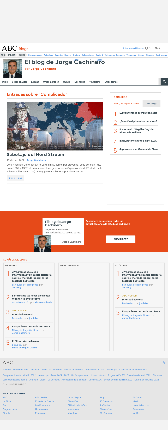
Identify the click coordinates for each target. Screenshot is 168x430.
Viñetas (141, 55)
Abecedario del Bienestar (74, 379)
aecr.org (16, 288)
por (40, 68)
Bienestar (150, 55)
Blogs (22, 55)
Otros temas (111, 82)
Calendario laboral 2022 (139, 375)
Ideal (135, 401)
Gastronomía (161, 55)
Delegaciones (88, 55)
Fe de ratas (17, 318)
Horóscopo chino (79, 375)
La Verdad (105, 405)
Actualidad (48, 55)
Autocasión (138, 409)
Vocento (7, 369)
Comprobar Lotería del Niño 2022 (19, 375)
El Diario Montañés (77, 405)
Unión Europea (51, 82)
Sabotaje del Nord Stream (35, 155)
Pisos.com (40, 413)
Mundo (66, 82)
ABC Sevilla (41, 397)
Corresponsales (35, 55)
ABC (3, 55)
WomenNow (106, 409)
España (35, 82)
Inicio (5, 82)
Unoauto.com (41, 409)
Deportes (59, 55)
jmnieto (33, 318)
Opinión (11, 55)
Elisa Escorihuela (43, 302)
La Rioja (7, 401)
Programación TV (116, 375)
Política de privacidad (51, 369)
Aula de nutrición (20, 302)
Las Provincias (42, 405)
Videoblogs (110, 55)
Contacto (34, 369)
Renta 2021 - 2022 (60, 375)
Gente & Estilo (99, 55)
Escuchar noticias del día (15, 379)
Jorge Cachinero (36, 160)
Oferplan (7, 413)
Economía (120, 55)
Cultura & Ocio (76, 55)
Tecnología (131, 55)
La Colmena (53, 379)
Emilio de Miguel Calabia (24, 348)
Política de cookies (73, 369)
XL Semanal (106, 413)
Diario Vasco (74, 401)
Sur (4, 405)
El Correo (137, 397)
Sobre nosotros (20, 369)
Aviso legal (111, 369)
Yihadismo (94, 82)
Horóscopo (43, 375)
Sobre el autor (19, 82)
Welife (136, 413)
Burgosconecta (10, 409)
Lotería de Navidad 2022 (146, 379)
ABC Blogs (152, 103)
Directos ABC (95, 379)
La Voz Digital (74, 397)
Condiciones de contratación (133, 369)
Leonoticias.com (141, 405)
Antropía (33, 379)
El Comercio (106, 401)
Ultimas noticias (97, 375)
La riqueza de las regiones (25, 285)
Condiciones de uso (94, 369)
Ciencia (67, 55)
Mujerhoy (72, 413)
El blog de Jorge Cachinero (65, 62)
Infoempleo (73, 409)
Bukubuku (17, 345)
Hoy (102, 397)
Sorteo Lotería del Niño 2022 (118, 379)
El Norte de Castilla (44, 401)
